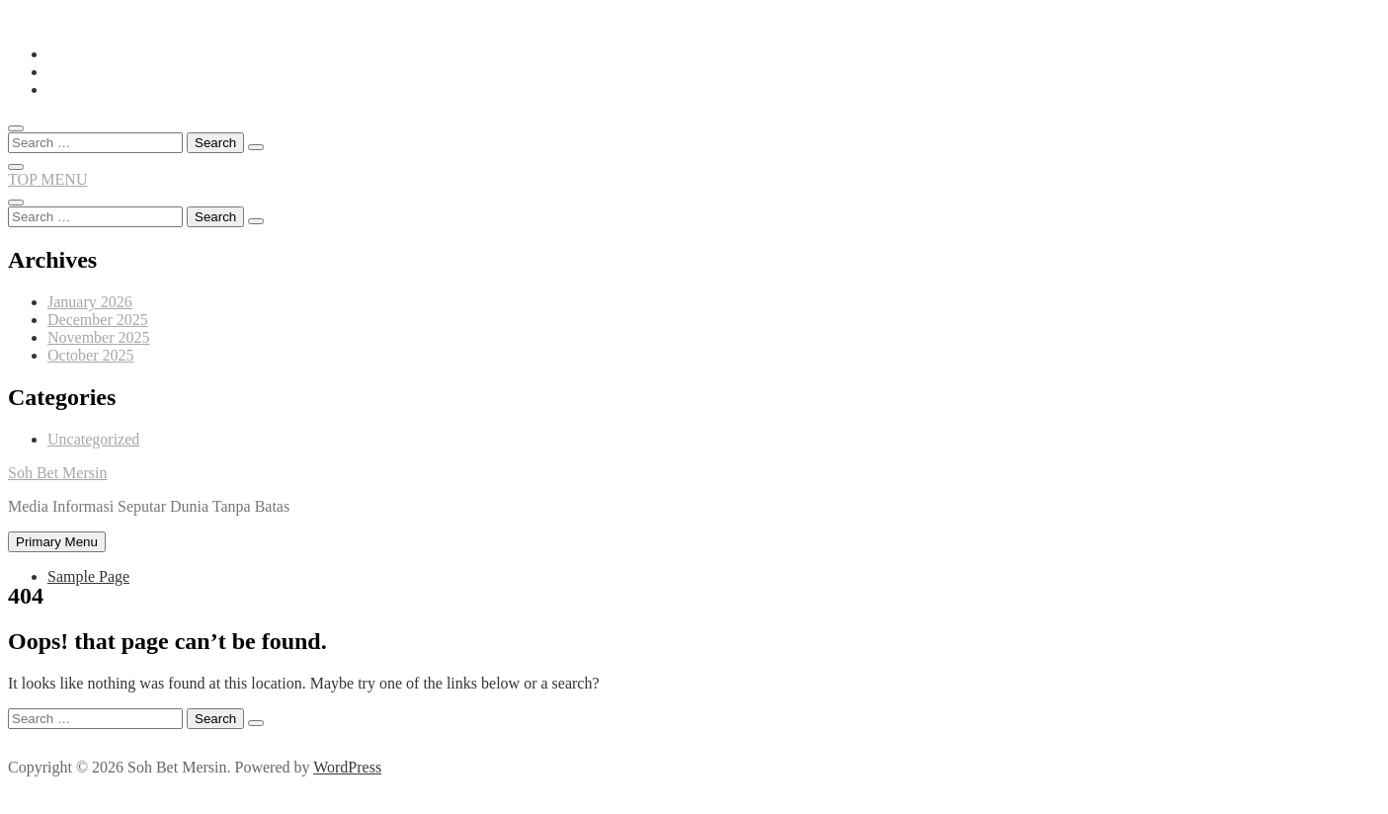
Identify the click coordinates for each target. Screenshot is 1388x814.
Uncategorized (93, 439)
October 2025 (90, 355)
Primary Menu (57, 541)
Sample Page (88, 576)
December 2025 (97, 319)
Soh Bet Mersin (57, 472)
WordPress (347, 767)
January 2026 (89, 301)
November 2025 (98, 337)
